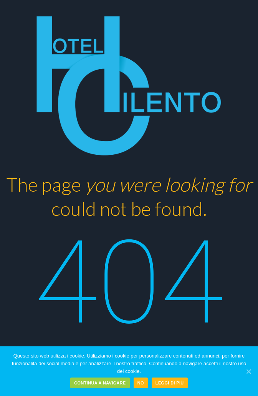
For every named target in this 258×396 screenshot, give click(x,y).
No (140, 383)
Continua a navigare (100, 383)
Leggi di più (169, 383)
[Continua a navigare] (248, 371)
